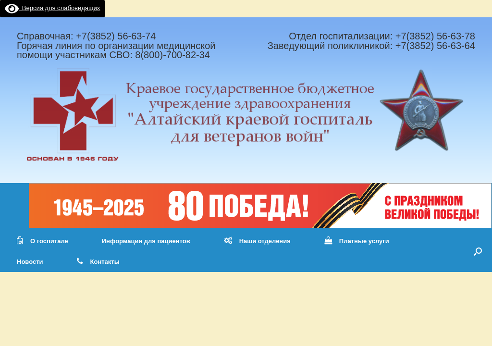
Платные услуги (356, 241)
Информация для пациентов (146, 241)
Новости (30, 261)
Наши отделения (257, 241)
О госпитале (42, 241)
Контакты (98, 261)
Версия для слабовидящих (52, 8)
